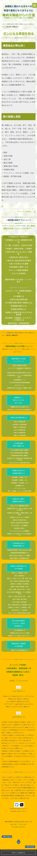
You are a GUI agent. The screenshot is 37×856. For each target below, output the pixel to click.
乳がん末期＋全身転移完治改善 (19, 588)
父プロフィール (19, 392)
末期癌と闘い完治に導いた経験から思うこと (19, 395)
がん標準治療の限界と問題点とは (18, 302)
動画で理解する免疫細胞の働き (19, 565)
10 (29, 209)
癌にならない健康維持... (26, 211)
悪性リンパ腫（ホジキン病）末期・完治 (19, 585)
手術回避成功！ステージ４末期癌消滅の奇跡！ (19, 383)
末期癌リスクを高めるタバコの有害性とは (19, 541)
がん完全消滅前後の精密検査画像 (19, 389)
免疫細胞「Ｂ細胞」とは (19, 487)
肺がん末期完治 (19, 582)
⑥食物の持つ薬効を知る (18, 257)
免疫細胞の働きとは (19, 306)
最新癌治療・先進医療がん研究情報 (18, 651)
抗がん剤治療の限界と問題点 (20, 459)
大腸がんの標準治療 (19, 442)
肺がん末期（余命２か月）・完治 (19, 596)
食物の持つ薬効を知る (19, 526)
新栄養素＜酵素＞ (19, 535)
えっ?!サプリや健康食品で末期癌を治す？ (19, 375)
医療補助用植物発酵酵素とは (20, 559)
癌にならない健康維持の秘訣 (20, 512)
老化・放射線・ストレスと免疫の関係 (19, 497)
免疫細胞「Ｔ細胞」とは (19, 484)
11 (32, 209)
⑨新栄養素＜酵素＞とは (18, 267)
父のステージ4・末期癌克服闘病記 (18, 292)
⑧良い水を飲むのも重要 (18, 263)
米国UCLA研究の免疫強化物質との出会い (19, 379)
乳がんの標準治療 (19, 436)
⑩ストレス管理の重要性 (18, 270)
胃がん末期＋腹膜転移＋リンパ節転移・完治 (19, 599)
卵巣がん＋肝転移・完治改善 (20, 590)
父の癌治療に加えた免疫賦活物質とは (18, 551)
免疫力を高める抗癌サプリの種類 (19, 562)
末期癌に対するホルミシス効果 (19, 639)
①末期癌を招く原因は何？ (18, 236)
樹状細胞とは (19, 492)
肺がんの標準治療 (19, 439)
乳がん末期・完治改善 (19, 608)
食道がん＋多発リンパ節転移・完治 (19, 614)
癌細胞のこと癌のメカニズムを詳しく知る (18, 406)
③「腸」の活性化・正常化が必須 (18, 245)
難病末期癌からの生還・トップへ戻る (18, 280)
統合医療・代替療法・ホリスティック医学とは (18, 319)
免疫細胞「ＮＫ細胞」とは (19, 489)
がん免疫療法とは (19, 637)
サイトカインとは (19, 495)
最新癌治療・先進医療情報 (18, 323)
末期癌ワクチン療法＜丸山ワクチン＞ (19, 642)
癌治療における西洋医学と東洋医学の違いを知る (19, 465)
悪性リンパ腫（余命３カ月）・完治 (19, 603)
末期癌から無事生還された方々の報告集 (18, 313)
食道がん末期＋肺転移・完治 (20, 593)
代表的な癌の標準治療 (18, 299)
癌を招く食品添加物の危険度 (20, 529)
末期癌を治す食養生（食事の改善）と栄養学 (19, 520)
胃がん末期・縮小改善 (19, 606)
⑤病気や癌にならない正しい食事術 (18, 253)
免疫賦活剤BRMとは (18, 309)
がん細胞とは (18, 296)
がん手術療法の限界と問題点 (20, 457)
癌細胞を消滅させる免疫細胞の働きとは (18, 478)
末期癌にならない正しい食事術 (19, 524)
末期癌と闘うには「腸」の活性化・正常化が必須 (19, 516)
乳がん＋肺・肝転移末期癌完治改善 (19, 619)
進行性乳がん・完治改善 (19, 617)
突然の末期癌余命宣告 (19, 372)
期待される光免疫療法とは (19, 657)
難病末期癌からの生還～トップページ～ (18, 366)
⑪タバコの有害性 (18, 273)
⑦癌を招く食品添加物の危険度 (18, 260)
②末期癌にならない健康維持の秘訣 (18, 241)
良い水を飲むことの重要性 (19, 532)
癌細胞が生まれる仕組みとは (20, 413)
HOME (3, 24)
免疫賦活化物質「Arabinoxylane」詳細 (19, 556)
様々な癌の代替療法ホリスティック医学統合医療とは (18, 629)
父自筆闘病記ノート (19, 386)
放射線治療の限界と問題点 (19, 462)
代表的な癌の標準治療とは (18, 424)
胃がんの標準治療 (19, 428)
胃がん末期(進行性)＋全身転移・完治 (19, 611)
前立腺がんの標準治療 (19, 431)
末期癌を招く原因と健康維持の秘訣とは (18, 507)
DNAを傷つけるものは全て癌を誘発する (19, 416)
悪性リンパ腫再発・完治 (19, 579)
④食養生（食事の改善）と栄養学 (18, 248)
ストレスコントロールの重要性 (19, 537)
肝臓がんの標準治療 (19, 434)
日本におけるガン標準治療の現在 (19, 469)
